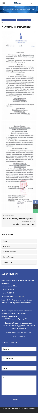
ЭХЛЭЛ (4, 9)
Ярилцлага (6, 246)
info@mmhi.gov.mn (18, 296)
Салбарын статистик (9, 252)
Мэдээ (5, 241)
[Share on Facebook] (35, 202)
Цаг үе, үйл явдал (23, 20)
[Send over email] (35, 211)
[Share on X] (35, 206)
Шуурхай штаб (7, 262)
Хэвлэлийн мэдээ (13, 9)
